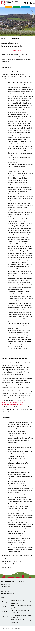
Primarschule (9, 7)
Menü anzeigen (17, 50)
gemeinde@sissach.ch (8, 593)
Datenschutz (16, 628)
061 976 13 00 (5, 591)
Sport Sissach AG (25, 7)
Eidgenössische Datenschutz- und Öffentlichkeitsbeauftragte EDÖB (13, 403)
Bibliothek (16, 7)
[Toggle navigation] (33, 3)
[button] (25, 3)
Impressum (5, 628)
